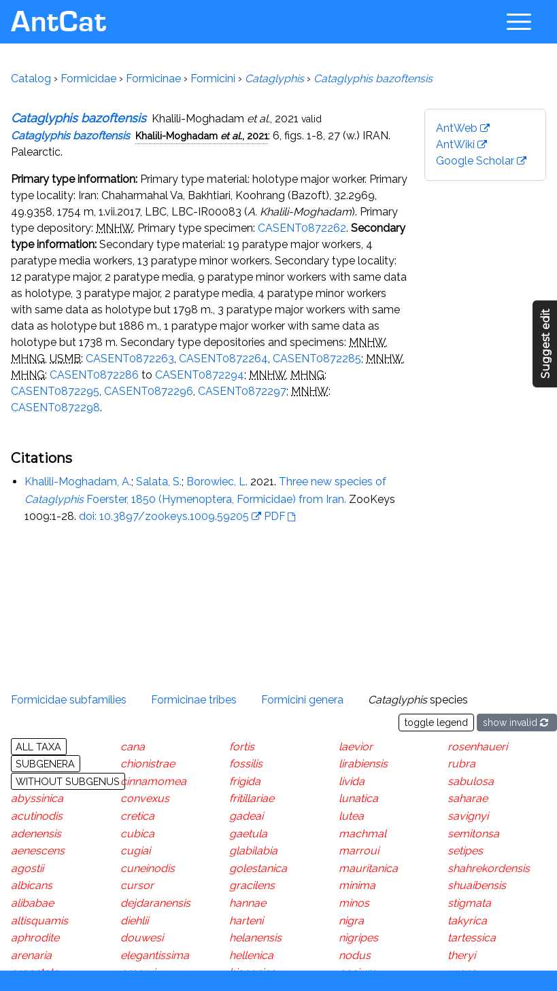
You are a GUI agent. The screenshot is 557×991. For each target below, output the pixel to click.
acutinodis (37, 816)
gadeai (246, 816)
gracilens (252, 885)
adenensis (36, 833)
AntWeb (456, 128)
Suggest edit (545, 344)
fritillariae (251, 798)
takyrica (467, 920)
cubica (137, 833)
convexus (144, 798)
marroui (359, 850)
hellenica (251, 955)
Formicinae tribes (194, 699)
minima (357, 885)
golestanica (258, 868)
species (418, 699)
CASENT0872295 (55, 391)
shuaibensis (477, 885)
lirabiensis (363, 763)
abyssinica (37, 798)
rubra (461, 763)
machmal (362, 833)
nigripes (358, 937)
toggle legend (436, 722)
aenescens (38, 850)
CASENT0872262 (302, 228)
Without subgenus (68, 781)
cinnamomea (153, 781)
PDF (275, 516)
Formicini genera (302, 699)
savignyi (468, 816)
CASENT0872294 (199, 374)
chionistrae (147, 763)
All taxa (38, 746)
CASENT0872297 (242, 391)
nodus (355, 955)
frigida (244, 781)
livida (352, 781)
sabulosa (471, 781)
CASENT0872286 (94, 374)
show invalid (517, 722)
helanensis (255, 937)
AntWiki (455, 144)
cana (132, 746)
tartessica (472, 937)
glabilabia (253, 850)
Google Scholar (475, 160)
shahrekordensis (489, 868)
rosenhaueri (477, 746)
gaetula (248, 833)
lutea (351, 816)
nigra (351, 920)
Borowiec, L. (217, 481)
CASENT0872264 (223, 358)
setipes (465, 850)
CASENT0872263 (130, 358)
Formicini (212, 78)
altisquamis (39, 920)
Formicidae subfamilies (68, 699)
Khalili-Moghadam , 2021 (201, 135)
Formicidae (88, 78)
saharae (468, 798)
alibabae (32, 903)
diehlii (134, 920)
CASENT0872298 (55, 407)
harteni (246, 920)
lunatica (358, 798)
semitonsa (473, 833)
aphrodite (35, 937)
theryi (461, 955)
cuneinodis (147, 868)
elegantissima (154, 955)
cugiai (135, 850)
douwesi (141, 937)
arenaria (31, 955)
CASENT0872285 (317, 358)
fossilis (246, 763)
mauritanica (368, 868)
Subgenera (45, 763)
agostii (27, 868)
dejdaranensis (155, 903)
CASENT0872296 (148, 391)
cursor (137, 885)
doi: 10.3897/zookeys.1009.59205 (164, 516)
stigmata (469, 903)
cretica (137, 816)
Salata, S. (159, 481)
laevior (356, 746)
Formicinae (153, 78)
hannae (247, 903)
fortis (241, 746)
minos (354, 903)
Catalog (31, 78)
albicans (31, 885)
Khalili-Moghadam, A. (77, 481)
